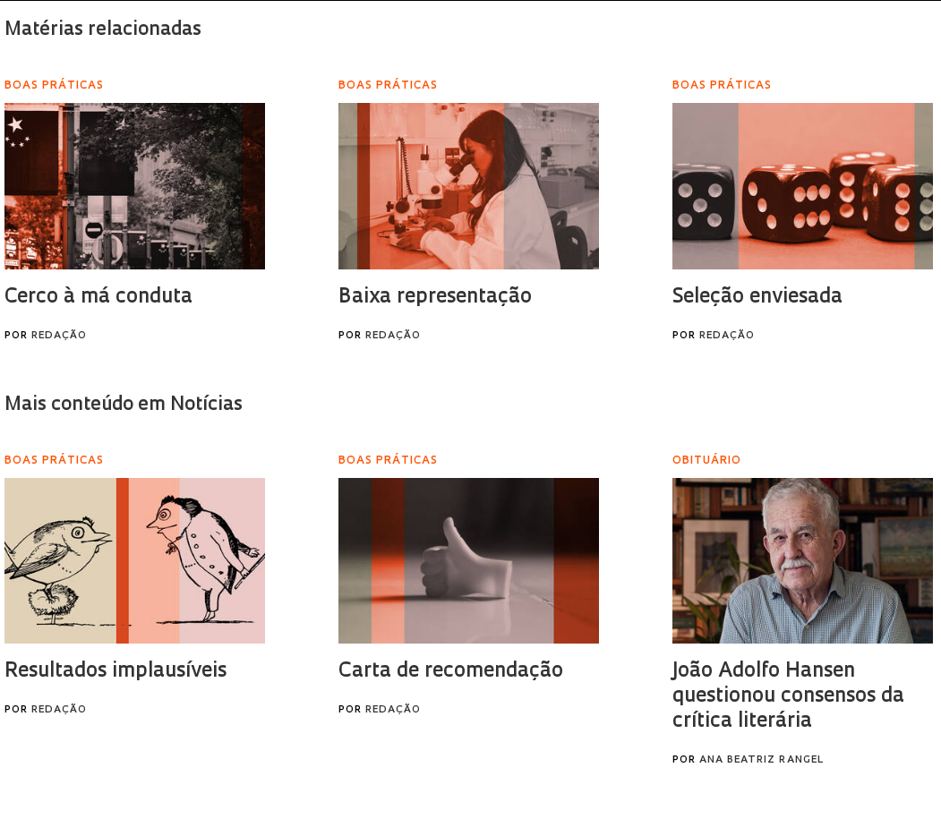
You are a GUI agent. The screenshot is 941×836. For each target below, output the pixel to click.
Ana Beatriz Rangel (761, 760)
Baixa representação (435, 297)
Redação (59, 336)
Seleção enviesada (757, 297)
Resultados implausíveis (115, 671)
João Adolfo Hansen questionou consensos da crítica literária (788, 696)
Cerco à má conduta (98, 297)
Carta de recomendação (450, 671)
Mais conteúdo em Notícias (123, 405)
